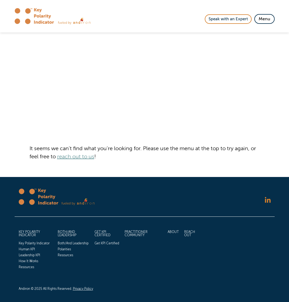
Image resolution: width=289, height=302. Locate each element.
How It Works (28, 261)
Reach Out (189, 233)
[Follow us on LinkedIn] (268, 201)
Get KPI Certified (103, 233)
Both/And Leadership (67, 233)
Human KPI (27, 249)
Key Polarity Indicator (29, 233)
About (173, 232)
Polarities (64, 249)
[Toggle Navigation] (264, 19)
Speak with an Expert (228, 19)
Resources (26, 267)
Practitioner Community (136, 233)
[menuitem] (36, 249)
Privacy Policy (83, 289)
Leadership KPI (29, 255)
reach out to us (75, 156)
